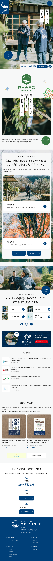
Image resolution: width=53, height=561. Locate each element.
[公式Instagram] (26, 324)
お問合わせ (35, 549)
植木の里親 (10, 537)
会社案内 (9, 546)
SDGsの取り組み (13, 554)
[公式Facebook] (22, 324)
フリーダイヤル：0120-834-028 (28, 531)
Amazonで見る (6, 448)
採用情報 (34, 546)
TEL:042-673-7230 (26, 533)
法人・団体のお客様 (13, 540)
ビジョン (11, 549)
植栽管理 (35, 542)
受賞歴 (10, 556)
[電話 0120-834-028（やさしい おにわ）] (28, 66)
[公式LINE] (50, 67)
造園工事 (35, 540)
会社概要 (11, 551)
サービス (34, 537)
